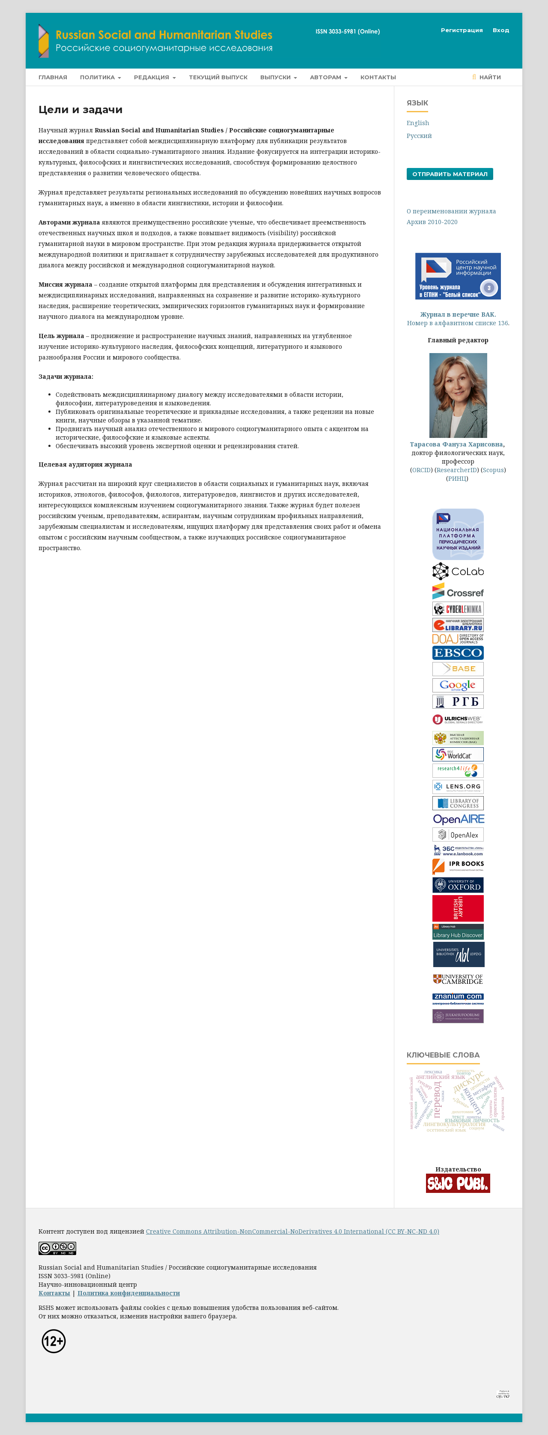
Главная (53, 77)
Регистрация (462, 30)
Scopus (493, 470)
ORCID (421, 470)
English (418, 123)
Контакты (378, 77)
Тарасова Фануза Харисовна (456, 439)
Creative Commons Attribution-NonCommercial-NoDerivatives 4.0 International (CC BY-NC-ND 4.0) (292, 1231)
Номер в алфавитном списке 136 (457, 318)
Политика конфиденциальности (128, 1293)
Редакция (152, 77)
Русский (419, 136)
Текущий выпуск (218, 77)
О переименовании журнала (451, 211)
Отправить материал (450, 174)
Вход (501, 30)
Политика (98, 77)
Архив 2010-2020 (432, 222)
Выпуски (276, 77)
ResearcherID (457, 470)
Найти (489, 77)
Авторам (326, 77)
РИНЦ (457, 478)
